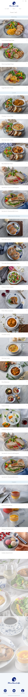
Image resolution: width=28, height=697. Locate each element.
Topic (20, 8)
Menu (14, 8)
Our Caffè (7, 8)
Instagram (5, 691)
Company (23, 691)
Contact (14, 691)
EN (25, 1)
